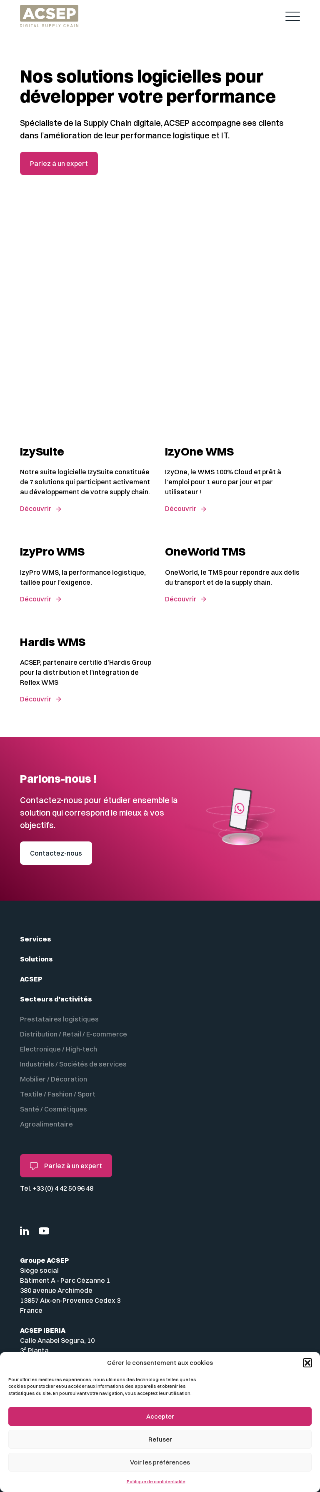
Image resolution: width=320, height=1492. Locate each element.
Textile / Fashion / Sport (57, 1094)
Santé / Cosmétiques (53, 1109)
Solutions (36, 959)
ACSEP (31, 979)
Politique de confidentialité (156, 1481)
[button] (307, 1363)
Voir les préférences (160, 1462)
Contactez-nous (56, 853)
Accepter (160, 1416)
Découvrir (36, 508)
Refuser (160, 1439)
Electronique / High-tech (58, 1049)
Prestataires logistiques (59, 1019)
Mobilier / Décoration (53, 1079)
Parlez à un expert (59, 163)
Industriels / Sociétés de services (73, 1064)
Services (35, 939)
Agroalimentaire (46, 1124)
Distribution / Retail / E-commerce (73, 1034)
